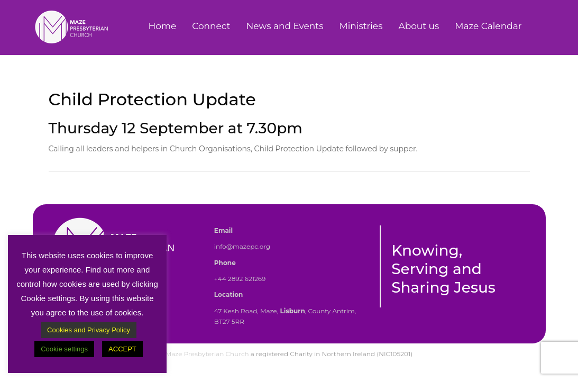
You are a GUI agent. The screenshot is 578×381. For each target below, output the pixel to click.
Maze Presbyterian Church (207, 354)
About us (418, 26)
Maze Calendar (488, 26)
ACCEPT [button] (122, 349)
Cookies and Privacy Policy (88, 330)
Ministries (361, 26)
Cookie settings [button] (64, 349)
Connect (211, 26)
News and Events (284, 26)
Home (162, 26)
